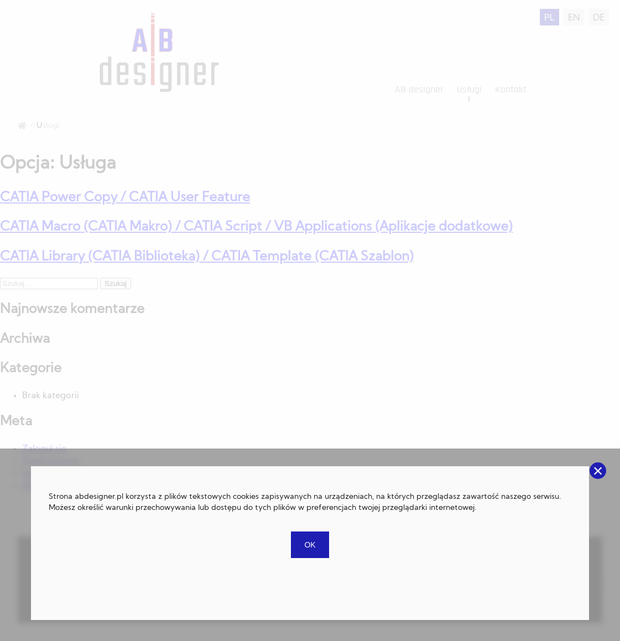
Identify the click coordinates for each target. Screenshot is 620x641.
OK (309, 544)
